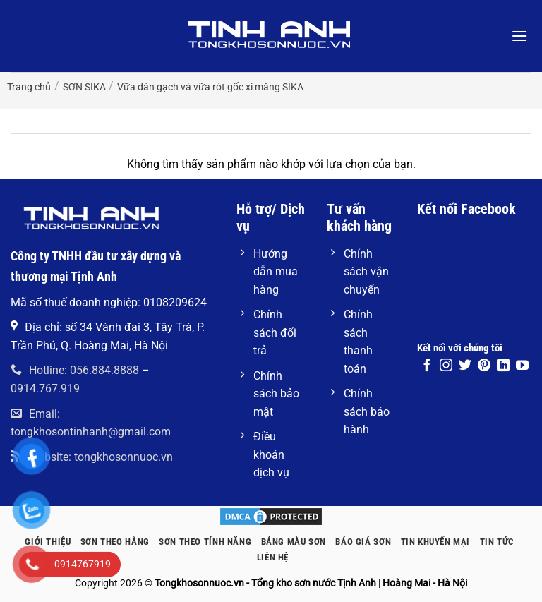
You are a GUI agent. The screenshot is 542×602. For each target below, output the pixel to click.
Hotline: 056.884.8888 (75, 370)
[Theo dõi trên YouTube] (522, 366)
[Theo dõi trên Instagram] (446, 366)
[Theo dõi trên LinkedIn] (503, 366)
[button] (519, 35)
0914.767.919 (45, 388)
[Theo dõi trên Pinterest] (484, 366)
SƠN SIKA (84, 86)
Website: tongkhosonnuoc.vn (92, 457)
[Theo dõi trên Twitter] (465, 366)
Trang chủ (29, 86)
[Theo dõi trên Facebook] (427, 366)
